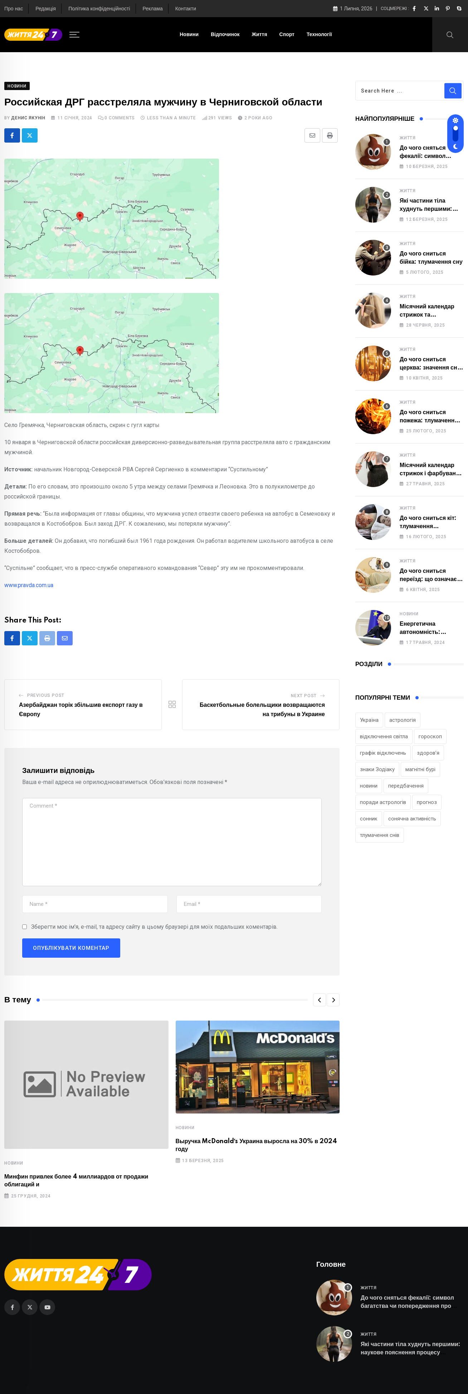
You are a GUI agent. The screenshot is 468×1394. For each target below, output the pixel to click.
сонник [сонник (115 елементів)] (368, 818)
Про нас (13, 9)
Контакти (185, 9)
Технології (319, 35)
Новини (189, 35)
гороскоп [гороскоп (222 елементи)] (430, 736)
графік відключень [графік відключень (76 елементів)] (383, 753)
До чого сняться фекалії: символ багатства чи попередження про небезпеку (407, 1306)
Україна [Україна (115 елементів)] (369, 720)
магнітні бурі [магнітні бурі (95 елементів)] (420, 769)
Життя (259, 35)
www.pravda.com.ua (28, 585)
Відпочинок (225, 35)
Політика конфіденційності (99, 9)
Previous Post (45, 695)
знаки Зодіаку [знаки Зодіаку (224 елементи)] (377, 769)
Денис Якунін (28, 117)
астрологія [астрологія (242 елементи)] (402, 720)
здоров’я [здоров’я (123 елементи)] (428, 753)
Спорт (286, 35)
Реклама (153, 9)
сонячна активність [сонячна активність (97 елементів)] (412, 818)
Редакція (45, 9)
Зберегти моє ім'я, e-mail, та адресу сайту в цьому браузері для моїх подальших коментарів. (154, 926)
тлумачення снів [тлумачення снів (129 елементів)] (379, 835)
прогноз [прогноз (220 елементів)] (427, 802)
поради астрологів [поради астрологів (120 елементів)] (383, 802)
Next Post (304, 695)
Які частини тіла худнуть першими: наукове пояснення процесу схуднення (410, 1352)
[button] (319, 999)
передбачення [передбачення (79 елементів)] (406, 786)
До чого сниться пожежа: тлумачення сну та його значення (429, 420)
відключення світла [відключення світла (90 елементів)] (384, 736)
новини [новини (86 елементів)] (368, 786)
